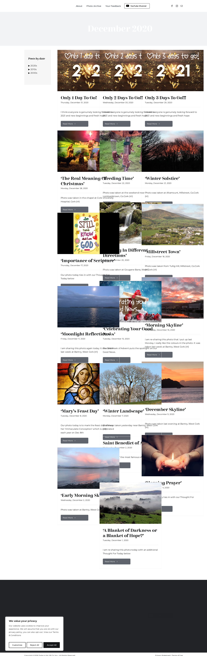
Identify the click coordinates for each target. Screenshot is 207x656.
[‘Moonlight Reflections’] (88, 306)
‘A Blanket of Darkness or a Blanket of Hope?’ (130, 533)
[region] (34, 634)
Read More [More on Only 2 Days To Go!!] (110, 124)
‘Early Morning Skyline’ (86, 495)
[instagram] (177, 6)
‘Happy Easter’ (110, 620)
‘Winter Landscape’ (123, 411)
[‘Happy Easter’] (88, 625)
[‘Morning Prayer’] (173, 455)
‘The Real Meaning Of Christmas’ (84, 181)
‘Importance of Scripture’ (88, 260)
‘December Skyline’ (165, 409)
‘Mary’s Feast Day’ (80, 411)
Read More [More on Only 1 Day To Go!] (68, 124)
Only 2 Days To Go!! (123, 97)
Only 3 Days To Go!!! (165, 97)
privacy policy (15, 632)
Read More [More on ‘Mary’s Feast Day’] (68, 440)
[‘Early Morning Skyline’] (88, 468)
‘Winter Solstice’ (162, 178)
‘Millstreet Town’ (162, 251)
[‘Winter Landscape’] (131, 383)
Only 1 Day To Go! (79, 97)
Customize (17, 645)
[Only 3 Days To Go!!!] (173, 70)
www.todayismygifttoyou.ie (37, 599)
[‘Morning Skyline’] (173, 298)
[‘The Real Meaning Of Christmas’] (88, 151)
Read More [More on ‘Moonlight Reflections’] (68, 360)
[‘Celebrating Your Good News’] (131, 301)
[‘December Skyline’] (173, 382)
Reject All (34, 645)
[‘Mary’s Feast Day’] (88, 383)
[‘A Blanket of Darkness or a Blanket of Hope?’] (131, 503)
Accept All (52, 645)
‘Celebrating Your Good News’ (128, 331)
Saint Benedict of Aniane (129, 443)
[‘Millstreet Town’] (173, 224)
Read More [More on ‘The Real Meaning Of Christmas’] (68, 209)
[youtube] (153, 623)
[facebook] (172, 6)
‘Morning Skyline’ (164, 325)
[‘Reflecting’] (88, 604)
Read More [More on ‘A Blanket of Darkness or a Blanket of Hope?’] (110, 561)
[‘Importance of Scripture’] (88, 233)
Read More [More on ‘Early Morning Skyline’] (68, 518)
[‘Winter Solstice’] (173, 151)
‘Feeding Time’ (118, 178)
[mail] (182, 6)
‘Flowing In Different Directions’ (125, 253)
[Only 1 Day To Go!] (88, 70)
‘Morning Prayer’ (163, 483)
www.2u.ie (61, 599)
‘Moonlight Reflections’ (86, 334)
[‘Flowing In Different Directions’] (131, 223)
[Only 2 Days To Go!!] (131, 70)
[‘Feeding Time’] (131, 151)
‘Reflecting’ (108, 599)
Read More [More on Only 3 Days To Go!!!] (152, 124)
